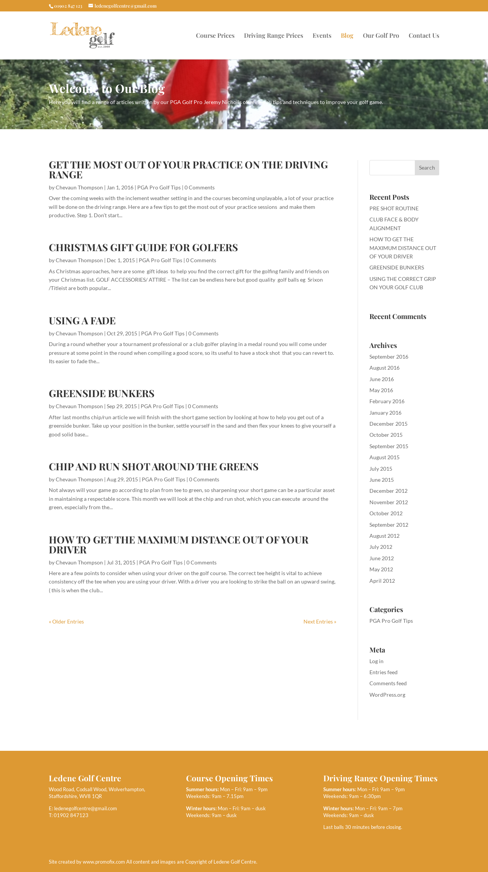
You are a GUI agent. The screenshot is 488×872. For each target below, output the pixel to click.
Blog (347, 36)
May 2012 (381, 569)
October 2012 (386, 513)
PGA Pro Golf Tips (159, 187)
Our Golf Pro (381, 36)
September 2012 (388, 524)
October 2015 (386, 434)
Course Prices (215, 36)
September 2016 (388, 356)
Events (322, 36)
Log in (376, 661)
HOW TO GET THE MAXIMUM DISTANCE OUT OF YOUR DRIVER (178, 544)
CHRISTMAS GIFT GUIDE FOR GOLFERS (143, 247)
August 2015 (384, 457)
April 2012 (382, 580)
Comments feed (388, 683)
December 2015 (388, 423)
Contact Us (424, 36)
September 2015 (388, 446)
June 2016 (381, 379)
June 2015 (381, 479)
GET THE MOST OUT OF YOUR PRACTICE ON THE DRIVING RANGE (188, 169)
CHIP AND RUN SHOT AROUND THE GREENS (153, 466)
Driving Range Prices (273, 36)
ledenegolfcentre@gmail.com (85, 808)
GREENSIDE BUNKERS (101, 393)
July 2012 (380, 546)
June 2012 (381, 558)
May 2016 (381, 390)
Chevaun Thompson (79, 187)
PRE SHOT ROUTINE (394, 208)
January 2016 (385, 412)
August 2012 (384, 535)
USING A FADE (82, 320)
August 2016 (384, 367)
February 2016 (387, 401)
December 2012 (388, 490)
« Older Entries (66, 621)
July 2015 (380, 468)
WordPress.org (387, 694)
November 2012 (388, 502)
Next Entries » (319, 621)
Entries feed (383, 672)
